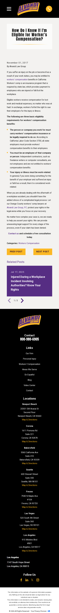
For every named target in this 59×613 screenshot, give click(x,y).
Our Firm (29, 353)
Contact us (13, 233)
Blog (30, 380)
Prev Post (16, 251)
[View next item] (22, 300)
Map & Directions (29, 419)
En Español (29, 374)
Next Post (42, 251)
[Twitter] (32, 580)
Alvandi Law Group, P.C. (17, 207)
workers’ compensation (17, 79)
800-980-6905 (29, 339)
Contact (29, 390)
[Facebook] (21, 580)
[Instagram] (37, 580)
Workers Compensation (28, 243)
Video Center (29, 385)
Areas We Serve (29, 369)
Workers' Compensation (29, 364)
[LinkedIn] (26, 580)
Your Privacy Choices (40, 611)
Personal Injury (29, 359)
